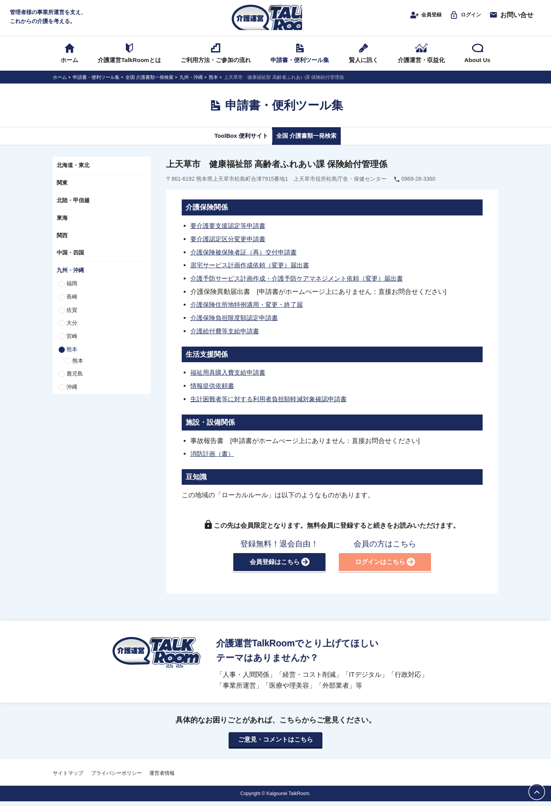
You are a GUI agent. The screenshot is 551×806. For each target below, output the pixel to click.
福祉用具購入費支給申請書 (230, 377)
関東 (62, 190)
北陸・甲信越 (73, 208)
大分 (71, 330)
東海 (62, 225)
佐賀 (71, 317)
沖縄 (71, 394)
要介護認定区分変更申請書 (230, 245)
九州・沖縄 (70, 277)
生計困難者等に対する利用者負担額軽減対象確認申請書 (273, 403)
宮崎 (71, 343)
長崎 (71, 304)
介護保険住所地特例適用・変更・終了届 (250, 310)
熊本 (71, 357)
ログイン (462, 18)
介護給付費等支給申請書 (226, 336)
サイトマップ (68, 778)
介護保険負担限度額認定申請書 (236, 323)
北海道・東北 (73, 173)
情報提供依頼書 (213, 390)
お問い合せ (511, 18)
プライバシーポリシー (116, 778)
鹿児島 (74, 381)
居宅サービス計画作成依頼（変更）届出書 (253, 271)
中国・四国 (70, 260)
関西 (62, 243)
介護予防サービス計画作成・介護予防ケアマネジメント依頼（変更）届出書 (303, 284)
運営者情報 (162, 778)
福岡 (71, 291)
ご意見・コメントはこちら (275, 744)
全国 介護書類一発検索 (313, 143)
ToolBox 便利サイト (234, 143)
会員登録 (416, 18)
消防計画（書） (213, 457)
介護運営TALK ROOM (276, 20)
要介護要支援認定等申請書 (230, 233)
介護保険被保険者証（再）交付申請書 (246, 258)
